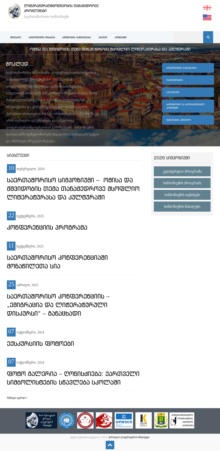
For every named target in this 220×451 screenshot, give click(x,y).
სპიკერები (172, 92)
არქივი (102, 37)
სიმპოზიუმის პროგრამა (182, 183)
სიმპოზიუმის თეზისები (182, 195)
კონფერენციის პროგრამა (47, 227)
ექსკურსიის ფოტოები (40, 343)
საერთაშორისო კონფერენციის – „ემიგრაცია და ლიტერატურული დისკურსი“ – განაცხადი (58, 304)
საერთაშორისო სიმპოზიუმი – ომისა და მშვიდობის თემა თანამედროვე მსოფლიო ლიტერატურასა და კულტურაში (73, 188)
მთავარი (15, 37)
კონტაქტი (120, 37)
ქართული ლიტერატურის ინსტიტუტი (129, 437)
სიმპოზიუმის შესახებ (42, 37)
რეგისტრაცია (174, 80)
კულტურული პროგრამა (182, 171)
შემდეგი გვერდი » (17, 398)
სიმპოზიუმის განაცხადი (181, 67)
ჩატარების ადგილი (178, 119)
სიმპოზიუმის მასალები (182, 206)
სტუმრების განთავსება (76, 37)
